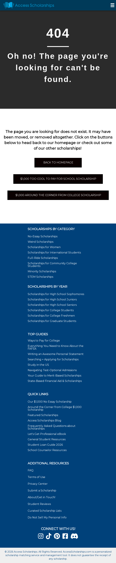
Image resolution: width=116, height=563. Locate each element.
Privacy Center (38, 483)
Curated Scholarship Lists (44, 510)
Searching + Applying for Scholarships (53, 359)
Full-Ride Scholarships (43, 258)
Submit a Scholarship (42, 490)
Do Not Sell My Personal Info (47, 517)
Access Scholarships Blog (44, 420)
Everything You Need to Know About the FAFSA (55, 347)
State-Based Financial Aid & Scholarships (55, 381)
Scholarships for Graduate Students (52, 321)
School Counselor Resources (47, 450)
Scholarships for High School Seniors (52, 304)
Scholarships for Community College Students (52, 265)
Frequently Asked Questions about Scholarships (51, 427)
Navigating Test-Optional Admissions (52, 370)
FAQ (30, 470)
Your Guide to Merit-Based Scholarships (55, 375)
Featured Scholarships (43, 415)
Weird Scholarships (40, 241)
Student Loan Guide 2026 (45, 444)
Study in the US (38, 364)
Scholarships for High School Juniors (52, 299)
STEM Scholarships (40, 276)
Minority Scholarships (42, 271)
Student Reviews (39, 504)
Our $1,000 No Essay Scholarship (50, 401)
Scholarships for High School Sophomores (56, 294)
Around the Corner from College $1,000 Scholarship (55, 408)
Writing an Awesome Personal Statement (56, 354)
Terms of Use (36, 477)
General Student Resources (47, 439)
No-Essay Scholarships (42, 236)
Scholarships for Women (44, 247)
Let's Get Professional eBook (47, 434)
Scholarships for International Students (54, 252)
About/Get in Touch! (41, 497)
